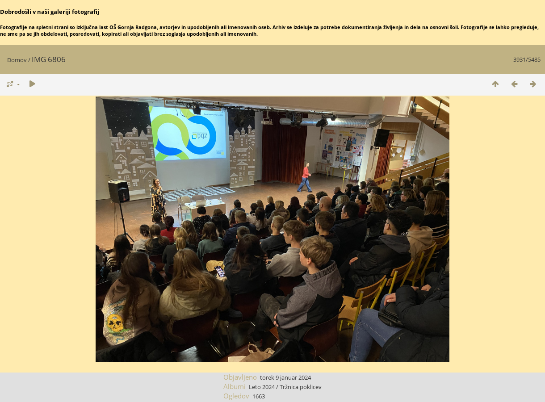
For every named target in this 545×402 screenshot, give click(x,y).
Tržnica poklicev (301, 387)
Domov (17, 60)
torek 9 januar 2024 (285, 377)
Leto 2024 (262, 387)
